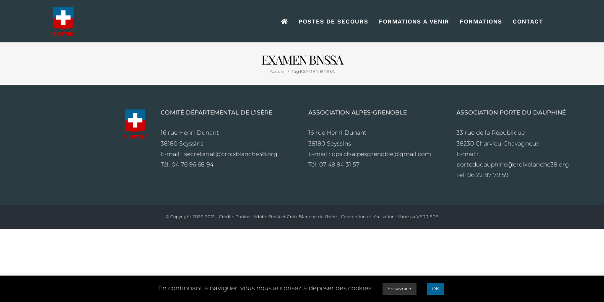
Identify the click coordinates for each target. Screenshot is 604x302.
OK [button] (435, 289)
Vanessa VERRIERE (418, 216)
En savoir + (399, 289)
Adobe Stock (266, 216)
